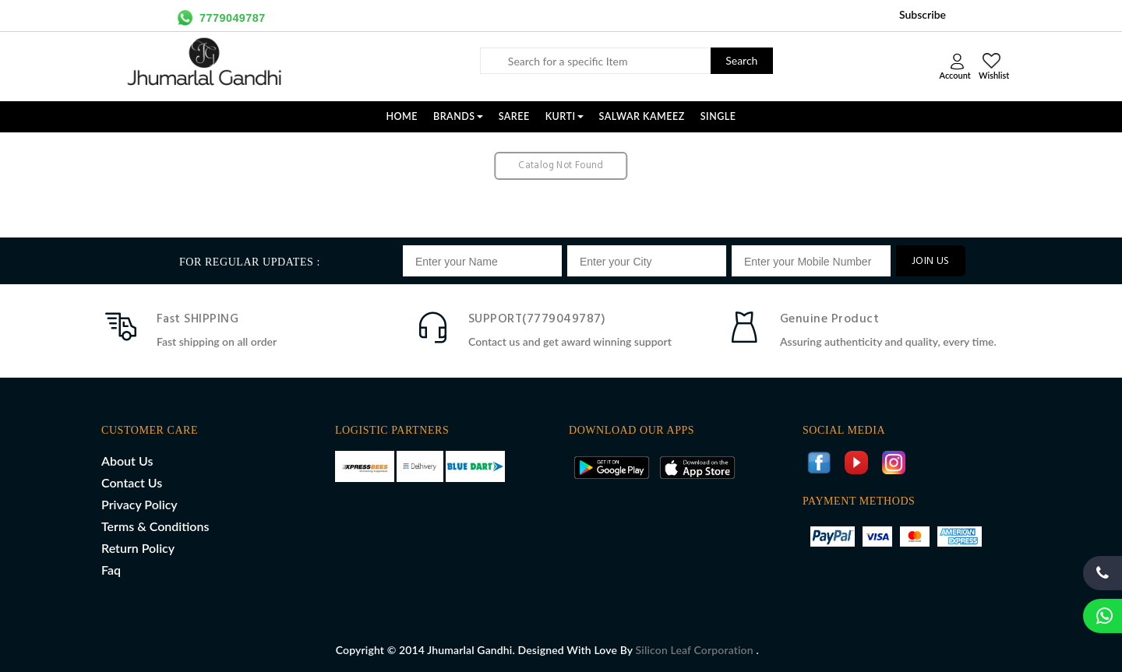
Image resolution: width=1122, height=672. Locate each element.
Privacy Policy (139, 504)
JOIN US (931, 261)
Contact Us (131, 482)
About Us (127, 460)
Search (741, 60)
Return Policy (138, 547)
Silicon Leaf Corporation (696, 649)
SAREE (514, 116)
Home (402, 116)
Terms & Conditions (155, 526)
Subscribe (922, 14)
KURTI (564, 116)
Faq (111, 569)
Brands (458, 116)
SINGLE (718, 116)
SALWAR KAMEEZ (642, 116)
